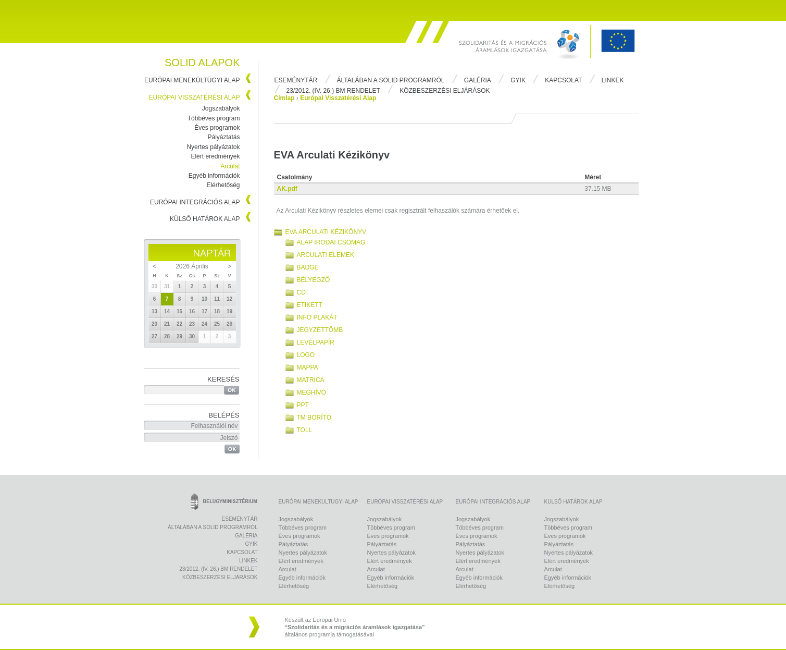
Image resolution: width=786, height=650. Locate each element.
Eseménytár (296, 80)
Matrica (311, 380)
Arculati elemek (325, 255)
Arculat (230, 166)
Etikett (309, 305)
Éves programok (217, 127)
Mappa (307, 367)
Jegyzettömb (320, 330)
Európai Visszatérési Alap (194, 97)
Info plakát (317, 317)
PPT (303, 405)
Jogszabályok (221, 108)
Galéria (477, 80)
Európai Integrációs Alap (195, 202)
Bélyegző (313, 280)
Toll (305, 430)
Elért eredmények (215, 156)
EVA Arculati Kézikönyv (326, 232)
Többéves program (214, 118)
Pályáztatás (223, 137)
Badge (308, 267)
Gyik (518, 80)
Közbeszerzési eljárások (445, 90)
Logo (306, 355)
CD (301, 292)
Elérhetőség (223, 185)
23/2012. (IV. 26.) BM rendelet (333, 90)
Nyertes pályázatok (213, 147)
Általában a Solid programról (391, 80)
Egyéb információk (214, 175)
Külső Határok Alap (205, 219)
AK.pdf (287, 188)
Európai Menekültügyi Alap (192, 80)
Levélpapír (315, 342)
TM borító (314, 417)
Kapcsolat (563, 80)
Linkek (613, 80)
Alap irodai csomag (331, 242)
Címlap (284, 98)
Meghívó (312, 392)
